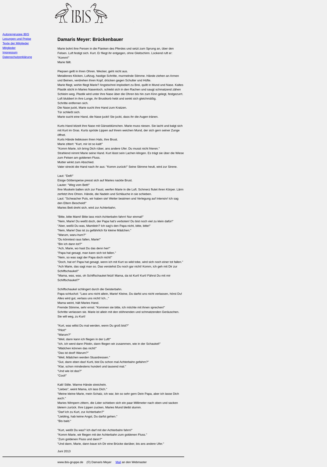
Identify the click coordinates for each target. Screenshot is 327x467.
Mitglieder (9, 48)
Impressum (9, 52)
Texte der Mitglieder (15, 43)
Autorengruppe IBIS (15, 34)
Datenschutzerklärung (17, 57)
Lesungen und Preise (16, 38)
